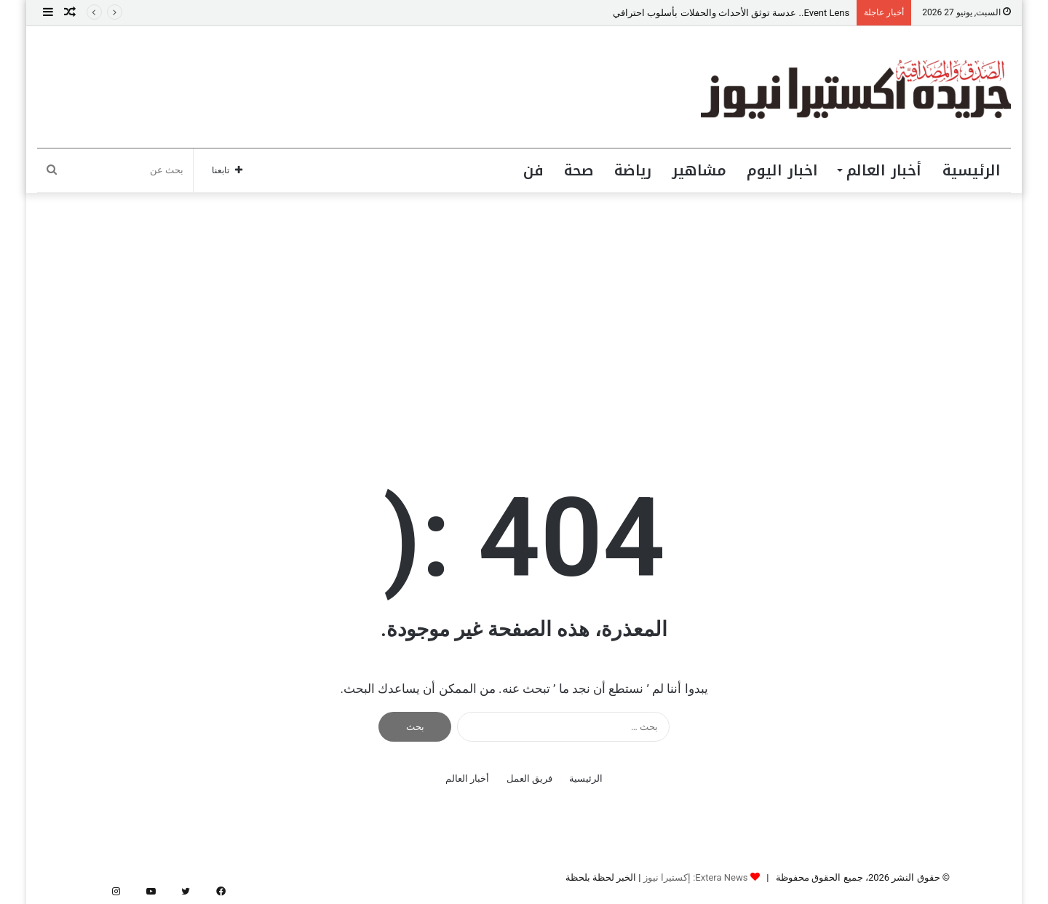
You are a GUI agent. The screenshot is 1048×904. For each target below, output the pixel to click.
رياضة (632, 170)
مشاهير (699, 170)
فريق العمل (529, 778)
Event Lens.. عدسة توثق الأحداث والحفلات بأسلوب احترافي (731, 12)
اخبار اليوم (782, 170)
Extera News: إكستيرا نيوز (695, 877)
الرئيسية (971, 170)
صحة (579, 170)
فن (533, 170)
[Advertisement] (524, 317)
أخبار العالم (883, 170)
